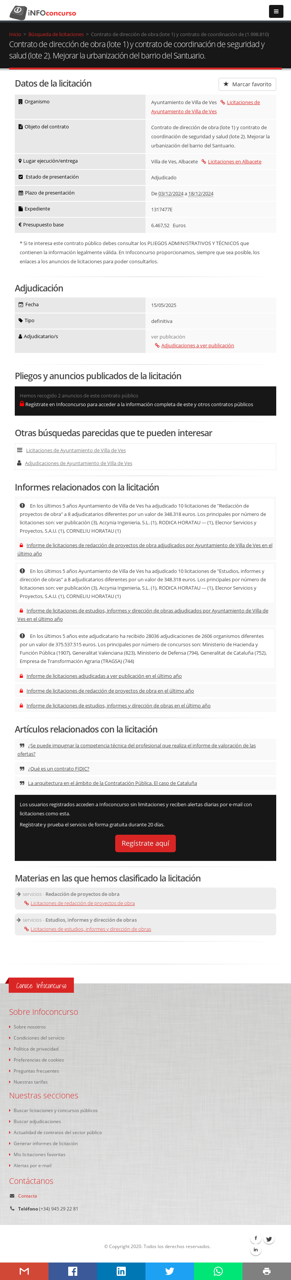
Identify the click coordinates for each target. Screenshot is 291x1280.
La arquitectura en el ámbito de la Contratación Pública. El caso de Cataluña (108, 783)
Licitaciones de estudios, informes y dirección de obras (87, 929)
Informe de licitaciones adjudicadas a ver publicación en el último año (101, 675)
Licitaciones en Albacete (231, 161)
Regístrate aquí (145, 843)
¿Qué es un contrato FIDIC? (54, 768)
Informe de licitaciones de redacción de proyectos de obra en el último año (107, 690)
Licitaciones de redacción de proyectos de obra (79, 903)
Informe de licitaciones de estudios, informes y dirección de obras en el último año (115, 705)
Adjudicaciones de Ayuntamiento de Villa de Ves (74, 463)
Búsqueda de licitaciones (56, 34)
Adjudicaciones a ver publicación (194, 345)
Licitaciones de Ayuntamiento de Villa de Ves (71, 450)
